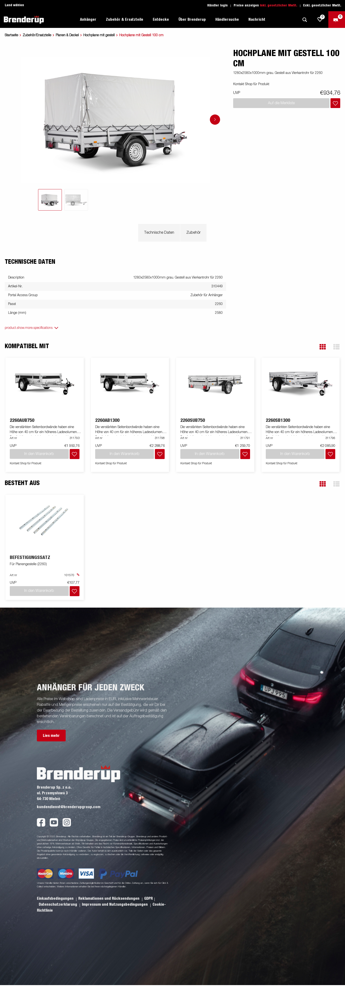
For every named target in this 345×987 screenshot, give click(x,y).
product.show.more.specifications (29, 328)
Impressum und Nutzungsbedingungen (115, 904)
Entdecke (161, 19)
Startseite (11, 35)
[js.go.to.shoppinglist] (320, 19)
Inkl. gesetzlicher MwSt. (278, 5)
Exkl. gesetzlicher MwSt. (322, 5)
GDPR (148, 898)
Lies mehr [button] (51, 736)
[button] (323, 347)
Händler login (217, 5)
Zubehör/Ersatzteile (37, 35)
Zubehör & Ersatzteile (124, 19)
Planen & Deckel (67, 35)
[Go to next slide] (215, 119)
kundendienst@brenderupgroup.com (68, 807)
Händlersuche (227, 19)
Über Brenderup (192, 19)
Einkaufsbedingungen (55, 898)
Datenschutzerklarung (58, 904)
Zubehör (193, 233)
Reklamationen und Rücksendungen (109, 898)
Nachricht (256, 19)
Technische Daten (159, 233)
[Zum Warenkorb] (336, 19)
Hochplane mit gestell (99, 35)
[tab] (50, 200)
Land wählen (14, 5)
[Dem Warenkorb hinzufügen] (335, 103)
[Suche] (304, 19)
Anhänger (88, 19)
